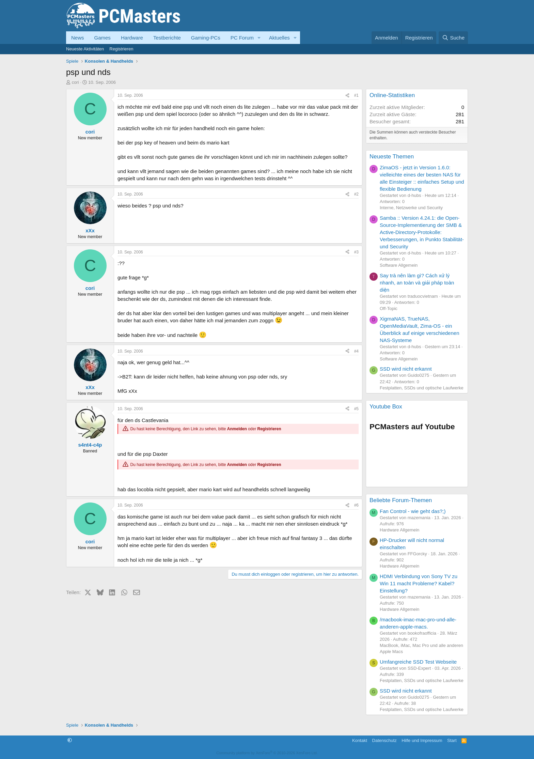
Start (451, 740)
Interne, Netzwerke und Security (411, 207)
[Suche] (453, 37)
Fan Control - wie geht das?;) (412, 511)
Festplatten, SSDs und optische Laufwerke (422, 387)
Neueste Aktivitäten (85, 48)
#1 (356, 95)
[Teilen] (347, 95)
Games (102, 38)
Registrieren (121, 48)
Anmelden (237, 429)
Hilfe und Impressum (422, 740)
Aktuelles (279, 38)
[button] (259, 37)
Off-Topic (388, 308)
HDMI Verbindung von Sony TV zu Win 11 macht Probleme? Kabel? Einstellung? (418, 583)
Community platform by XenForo (267, 753)
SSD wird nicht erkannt (406, 369)
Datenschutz (384, 740)
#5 (356, 408)
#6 (356, 505)
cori (75, 82)
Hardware (132, 38)
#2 (356, 194)
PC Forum (242, 38)
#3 (356, 252)
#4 (356, 351)
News (77, 38)
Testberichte (167, 38)
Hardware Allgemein (399, 529)
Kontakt (359, 740)
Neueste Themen (392, 156)
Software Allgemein (399, 265)
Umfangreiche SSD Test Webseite (418, 662)
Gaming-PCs (205, 38)
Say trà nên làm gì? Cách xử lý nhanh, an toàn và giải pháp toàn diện (417, 283)
